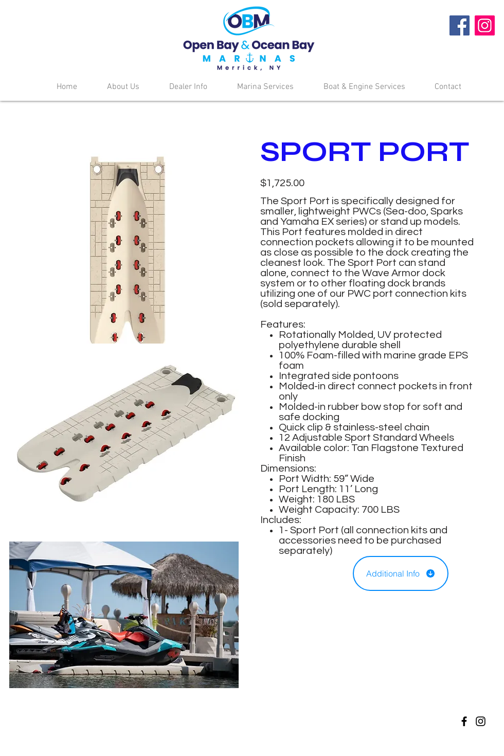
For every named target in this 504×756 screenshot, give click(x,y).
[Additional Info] (400, 573)
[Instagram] (485, 25)
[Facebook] (459, 25)
